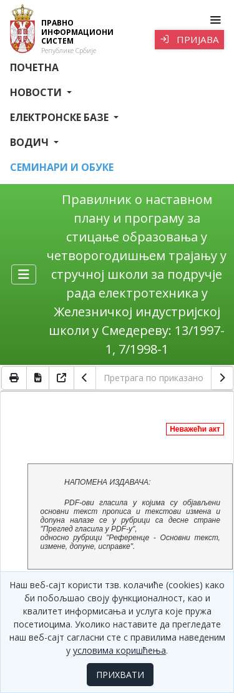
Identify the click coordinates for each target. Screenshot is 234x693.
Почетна (34, 67)
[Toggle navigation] (215, 20)
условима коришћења (119, 650)
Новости (37, 92)
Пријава (189, 39)
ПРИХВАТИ (120, 675)
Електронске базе (60, 117)
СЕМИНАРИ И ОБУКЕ (62, 167)
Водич (30, 142)
